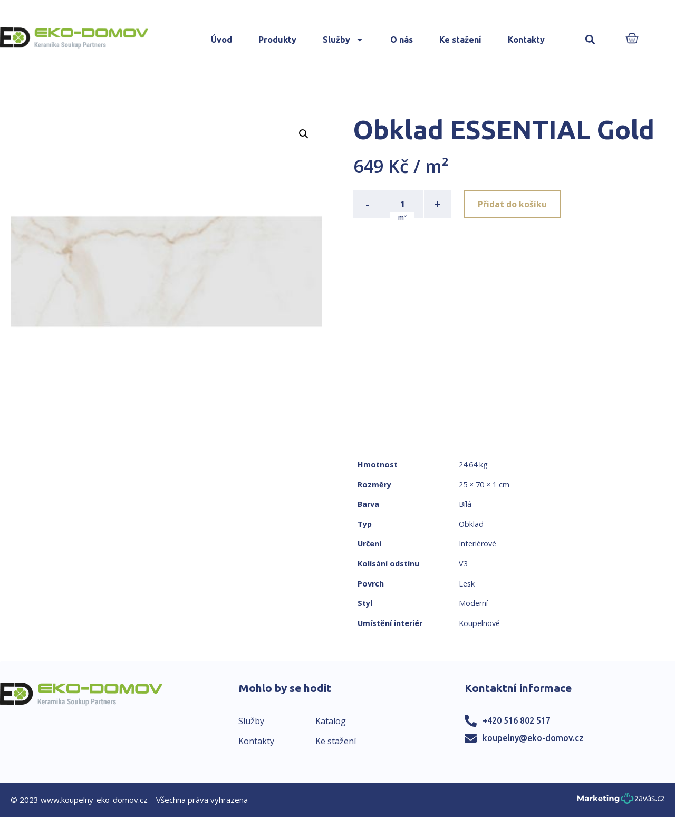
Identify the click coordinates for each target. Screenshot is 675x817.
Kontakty (526, 39)
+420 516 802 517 (517, 720)
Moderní (473, 603)
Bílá (465, 504)
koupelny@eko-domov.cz (533, 738)
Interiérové (477, 544)
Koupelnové (479, 623)
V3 (463, 564)
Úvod (221, 39)
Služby (343, 39)
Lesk (467, 584)
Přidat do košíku (512, 204)
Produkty (277, 39)
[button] (590, 40)
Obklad (471, 524)
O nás (401, 39)
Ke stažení (460, 39)
